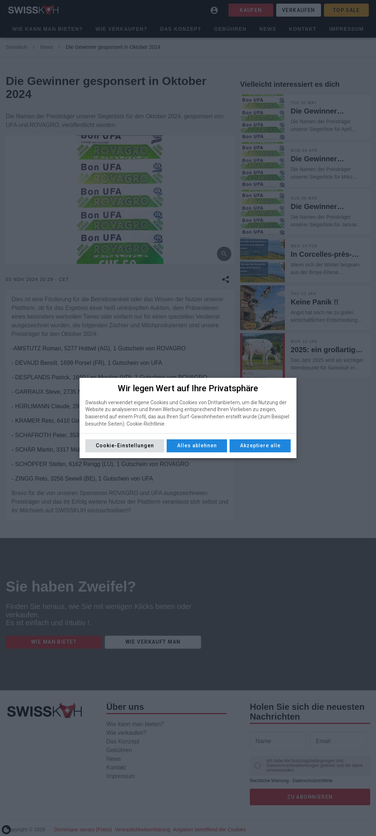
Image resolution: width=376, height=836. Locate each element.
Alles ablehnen (197, 445)
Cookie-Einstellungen (125, 445)
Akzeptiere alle (260, 445)
